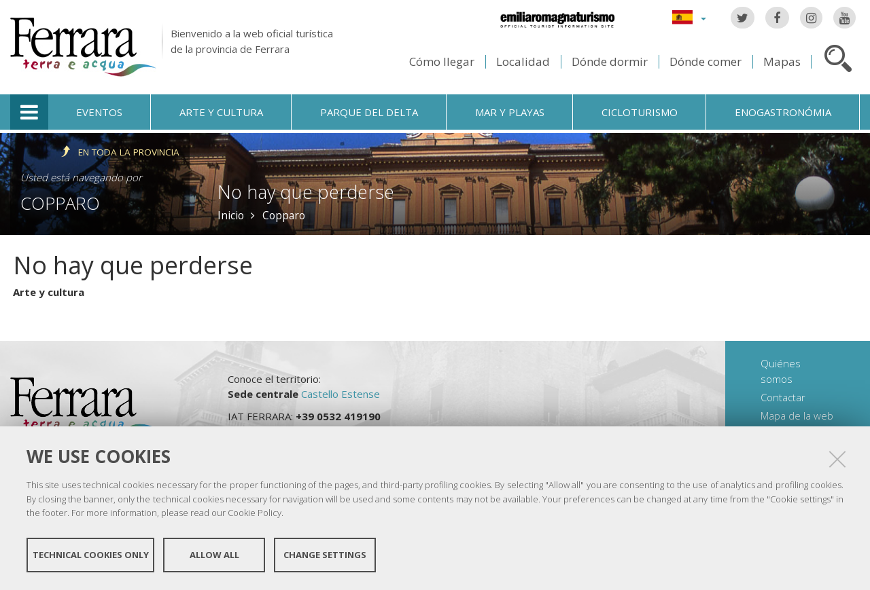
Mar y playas (509, 112)
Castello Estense (340, 394)
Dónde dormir (610, 61)
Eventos (99, 112)
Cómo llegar (441, 61)
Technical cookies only (91, 555)
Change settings (324, 555)
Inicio (231, 215)
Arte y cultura (221, 112)
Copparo (60, 203)
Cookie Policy (254, 512)
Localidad (523, 61)
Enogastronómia (783, 112)
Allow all (214, 555)
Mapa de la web (797, 415)
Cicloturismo (640, 112)
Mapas (782, 61)
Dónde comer (705, 61)
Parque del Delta (369, 112)
